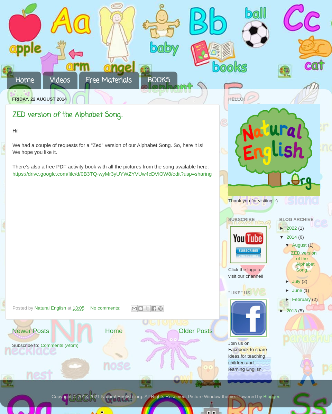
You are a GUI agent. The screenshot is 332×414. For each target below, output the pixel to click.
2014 (292, 237)
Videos (60, 80)
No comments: (106, 308)
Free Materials (109, 80)
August (300, 245)
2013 (292, 310)
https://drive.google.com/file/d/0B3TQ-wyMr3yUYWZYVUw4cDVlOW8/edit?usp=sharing (112, 174)
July (297, 281)
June (298, 290)
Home (25, 80)
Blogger (271, 396)
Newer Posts (30, 330)
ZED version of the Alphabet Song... (67, 115)
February (302, 299)
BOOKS (159, 80)
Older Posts (195, 330)
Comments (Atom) (60, 345)
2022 (292, 228)
